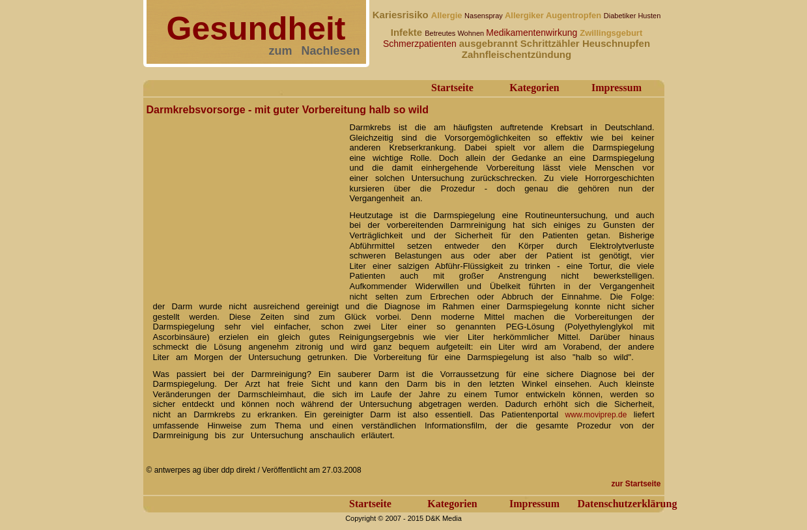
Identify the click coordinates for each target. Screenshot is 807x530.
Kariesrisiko (402, 14)
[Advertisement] (244, 200)
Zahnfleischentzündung (516, 54)
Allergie (447, 15)
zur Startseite (635, 483)
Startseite (452, 87)
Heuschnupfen (616, 43)
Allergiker (525, 15)
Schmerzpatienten (421, 43)
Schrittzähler (551, 43)
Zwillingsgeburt (611, 33)
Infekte (408, 32)
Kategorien (534, 87)
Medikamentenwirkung (533, 32)
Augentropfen (575, 15)
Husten (649, 16)
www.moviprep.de (596, 414)
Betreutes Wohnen (455, 33)
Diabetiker (621, 16)
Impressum (616, 87)
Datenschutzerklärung (627, 503)
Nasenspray (484, 16)
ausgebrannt (489, 43)
